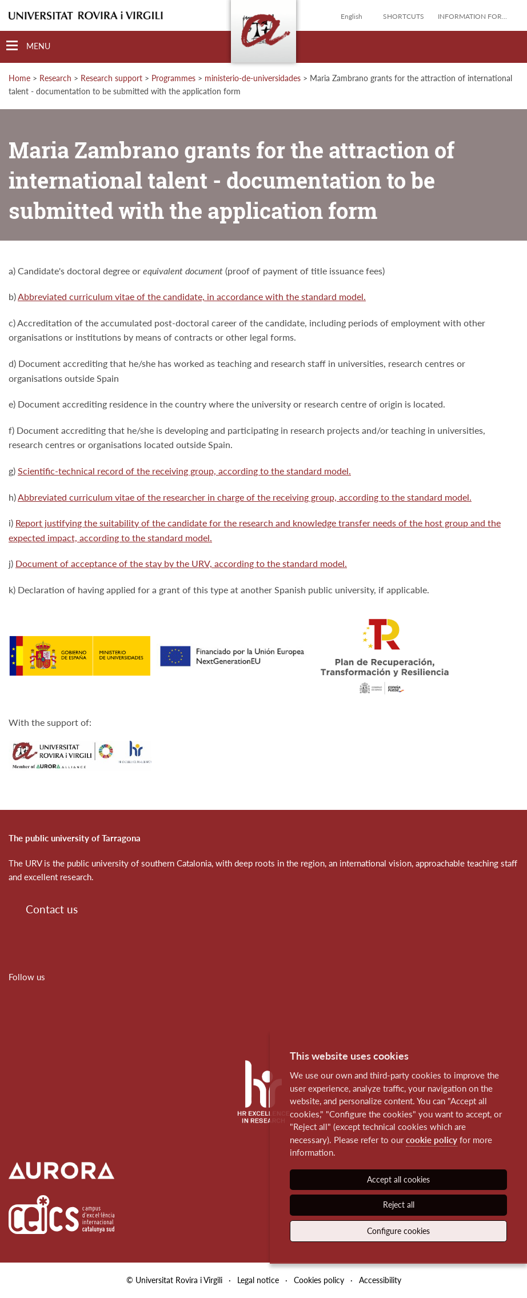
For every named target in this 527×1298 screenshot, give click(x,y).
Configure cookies (398, 1231)
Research (55, 78)
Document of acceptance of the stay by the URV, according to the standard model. (181, 563)
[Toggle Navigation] (28, 46)
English (351, 16)
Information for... (472, 16)
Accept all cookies (398, 1179)
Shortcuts (403, 16)
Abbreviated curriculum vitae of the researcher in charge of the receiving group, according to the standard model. (245, 497)
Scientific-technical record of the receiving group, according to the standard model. (184, 470)
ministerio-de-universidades (253, 78)
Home (19, 78)
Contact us (52, 909)
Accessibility (380, 1280)
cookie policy (431, 1140)
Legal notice (258, 1280)
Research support (111, 78)
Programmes (173, 78)
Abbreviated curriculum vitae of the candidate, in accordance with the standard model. (192, 296)
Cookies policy (319, 1280)
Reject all (398, 1204)
